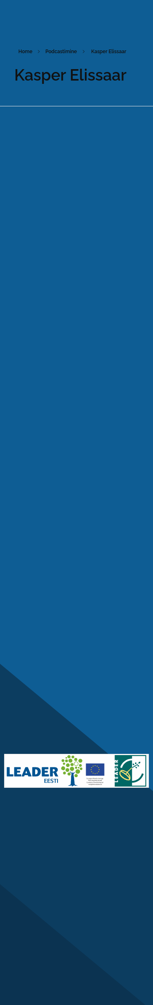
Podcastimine (61, 51)
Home (25, 51)
